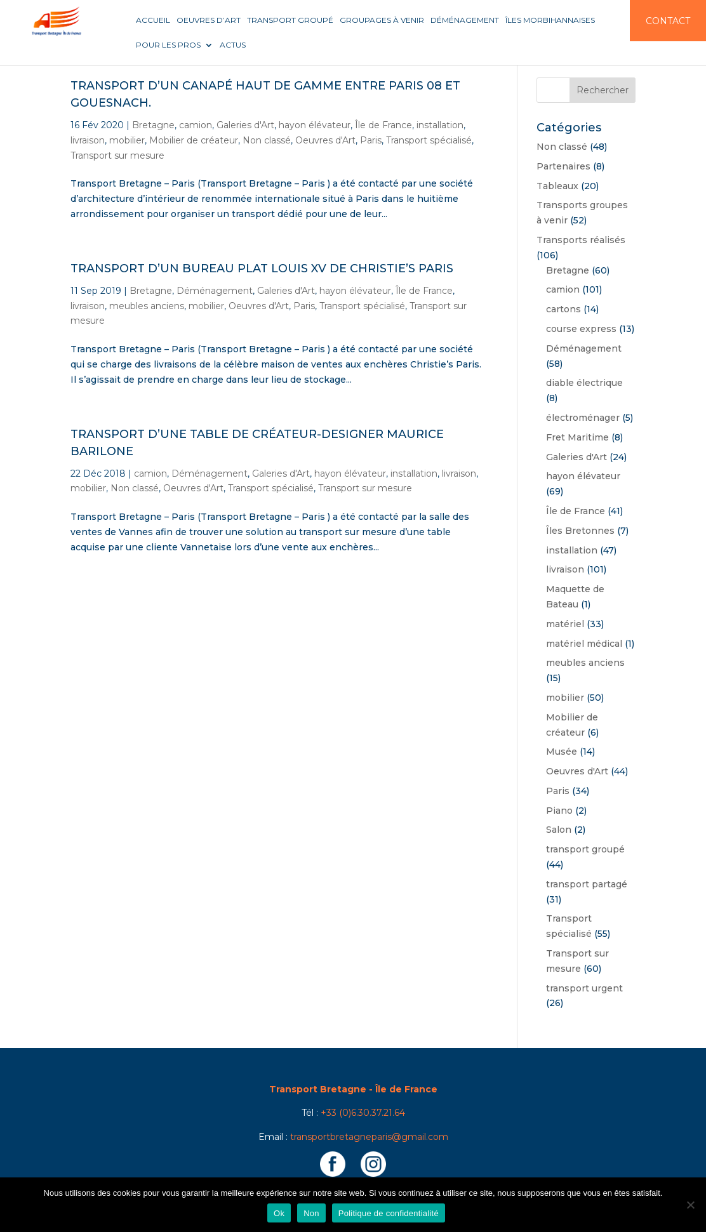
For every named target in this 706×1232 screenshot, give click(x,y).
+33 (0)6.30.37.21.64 (363, 1112)
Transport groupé (290, 20)
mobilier (127, 140)
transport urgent (584, 988)
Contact (668, 21)
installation (439, 125)
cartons (563, 309)
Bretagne (153, 125)
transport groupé (585, 849)
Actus (233, 45)
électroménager (583, 417)
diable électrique (584, 382)
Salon (558, 829)
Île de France (383, 125)
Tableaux (557, 186)
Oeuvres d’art (208, 20)
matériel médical (584, 643)
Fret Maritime (577, 437)
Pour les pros (168, 45)
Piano (559, 810)
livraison (87, 140)
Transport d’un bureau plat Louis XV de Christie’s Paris (261, 268)
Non (311, 1213)
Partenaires (563, 166)
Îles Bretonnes (580, 530)
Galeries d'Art (245, 125)
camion (195, 125)
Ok (279, 1213)
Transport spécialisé (429, 140)
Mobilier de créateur (193, 140)
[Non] (690, 1204)
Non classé (267, 140)
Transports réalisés (580, 240)
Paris (371, 140)
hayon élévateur (314, 125)
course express (581, 328)
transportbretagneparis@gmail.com (369, 1137)
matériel (565, 624)
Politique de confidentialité (388, 1213)
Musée (561, 751)
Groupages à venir (382, 20)
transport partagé (586, 884)
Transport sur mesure (117, 155)
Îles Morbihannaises (550, 20)
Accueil (153, 20)
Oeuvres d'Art (325, 140)
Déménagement (464, 20)
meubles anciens (146, 306)
